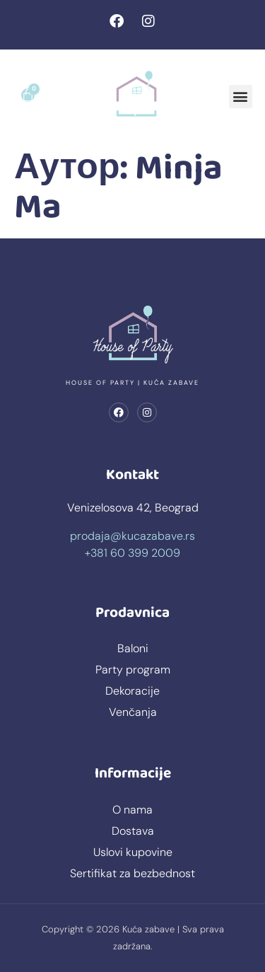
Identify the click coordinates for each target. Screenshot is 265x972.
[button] (240, 96)
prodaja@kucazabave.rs (132, 535)
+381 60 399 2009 (132, 552)
